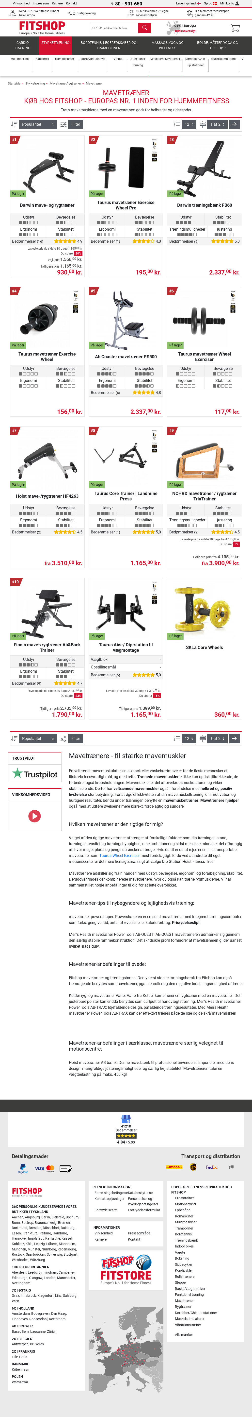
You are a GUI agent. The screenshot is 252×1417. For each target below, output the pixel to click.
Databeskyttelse (140, 1193)
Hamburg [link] (60, 1233)
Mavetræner (94, 86)
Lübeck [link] (51, 1244)
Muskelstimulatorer (190, 1319)
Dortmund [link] (19, 1228)
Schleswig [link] (54, 1255)
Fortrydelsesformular (143, 1210)
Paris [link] (23, 1357)
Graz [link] (15, 1296)
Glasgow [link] (35, 1278)
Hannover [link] (19, 1239)
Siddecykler (183, 1265)
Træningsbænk (186, 1240)
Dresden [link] (35, 1228)
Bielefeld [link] (57, 1217)
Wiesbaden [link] (20, 1260)
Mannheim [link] (67, 1244)
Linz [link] (58, 1296)
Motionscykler (185, 1204)
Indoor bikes (184, 1247)
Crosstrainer (184, 1198)
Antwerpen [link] (20, 1344)
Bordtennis (183, 1234)
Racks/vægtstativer (190, 1289)
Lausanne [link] (38, 1332)
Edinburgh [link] (20, 1278)
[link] (34, 775)
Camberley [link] (67, 1273)
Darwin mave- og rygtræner (47, 207)
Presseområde (139, 1233)
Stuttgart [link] (70, 1255)
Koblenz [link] (18, 1244)
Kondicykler (184, 1271)
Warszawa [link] (20, 1382)
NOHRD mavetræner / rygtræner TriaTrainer (204, 498)
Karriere (57, 3)
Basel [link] (16, 1332)
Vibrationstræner (188, 1325)
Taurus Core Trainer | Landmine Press (126, 498)
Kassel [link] (67, 1239)
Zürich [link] (52, 1332)
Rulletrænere (184, 1277)
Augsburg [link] (32, 1217)
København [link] (20, 1369)
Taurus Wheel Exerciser (119, 858)
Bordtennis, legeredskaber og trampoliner (108, 48)
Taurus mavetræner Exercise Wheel (47, 359)
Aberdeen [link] (19, 1273)
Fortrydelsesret (106, 1210)
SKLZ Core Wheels (204, 649)
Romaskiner (184, 1216)
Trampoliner (184, 1228)
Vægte (180, 1252)
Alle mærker (184, 1335)
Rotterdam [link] (57, 1319)
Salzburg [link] (70, 1296)
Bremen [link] (64, 1223)
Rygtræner (183, 1307)
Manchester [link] (66, 1278)
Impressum (41, 3)
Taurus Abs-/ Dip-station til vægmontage (126, 650)
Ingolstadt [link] (36, 1239)
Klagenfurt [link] (45, 1296)
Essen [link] (16, 1233)
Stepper (181, 1283)
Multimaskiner (186, 1222)
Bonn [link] (16, 1223)
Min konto (229, 3)
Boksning (182, 1259)
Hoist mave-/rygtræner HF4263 (47, 498)
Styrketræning (55, 45)
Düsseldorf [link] (51, 1228)
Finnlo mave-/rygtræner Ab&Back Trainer (47, 650)
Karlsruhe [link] (52, 1239)
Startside (14, 86)
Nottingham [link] (21, 1283)
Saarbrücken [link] (35, 1255)
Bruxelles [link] (37, 1344)
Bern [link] (25, 1332)
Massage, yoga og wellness (168, 48)
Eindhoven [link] (20, 1319)
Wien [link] (15, 1301)
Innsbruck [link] (28, 1296)
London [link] (50, 1278)
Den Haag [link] (58, 1314)
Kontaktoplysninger (109, 1199)
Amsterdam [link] (21, 1314)
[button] (234, 127)
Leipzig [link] (39, 1244)
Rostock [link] (18, 1255)
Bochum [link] (72, 1217)
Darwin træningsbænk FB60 (204, 207)
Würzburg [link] (37, 1260)
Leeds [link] (32, 1273)
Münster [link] (34, 1249)
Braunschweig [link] (46, 1223)
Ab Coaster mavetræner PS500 (126, 359)
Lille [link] (15, 1357)
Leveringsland (188, 3)
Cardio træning (23, 48)
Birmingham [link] (47, 1273)
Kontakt (71, 3)
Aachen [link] (17, 1217)
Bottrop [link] (27, 1223)
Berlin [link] (45, 1217)
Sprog (210, 3)
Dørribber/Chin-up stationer (196, 1313)
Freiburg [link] (44, 1233)
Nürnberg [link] (49, 1249)
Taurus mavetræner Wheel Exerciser (204, 359)
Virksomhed (21, 3)
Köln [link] (29, 1244)
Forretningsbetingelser (109, 1193)
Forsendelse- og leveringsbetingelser (143, 1202)
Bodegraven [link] (40, 1314)
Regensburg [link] (67, 1249)
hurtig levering (86, 13)
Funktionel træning (189, 1295)
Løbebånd (182, 1210)
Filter (75, 126)
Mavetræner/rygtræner (65, 86)
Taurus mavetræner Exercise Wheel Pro (126, 207)
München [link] (19, 1249)
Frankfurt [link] (29, 1233)
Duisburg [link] (68, 1228)
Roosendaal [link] (38, 1319)
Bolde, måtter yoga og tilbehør (217, 48)
